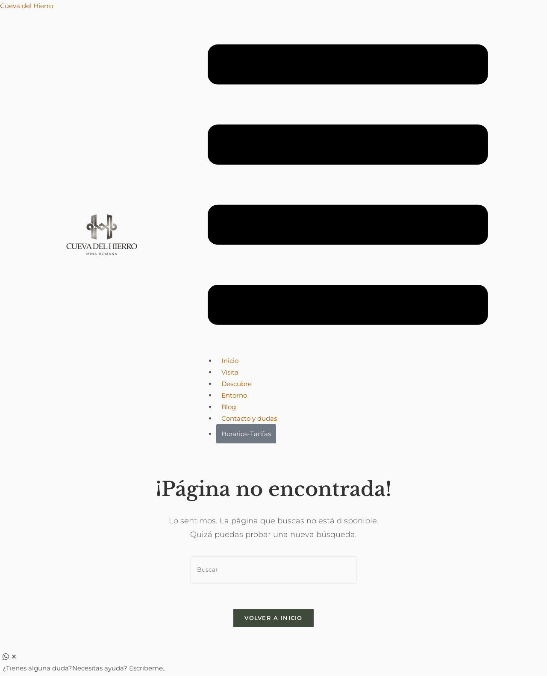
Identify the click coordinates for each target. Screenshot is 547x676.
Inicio (229, 361)
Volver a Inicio (273, 617)
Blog (228, 407)
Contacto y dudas (249, 418)
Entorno (234, 395)
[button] (348, 186)
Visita (229, 372)
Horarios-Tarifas (246, 434)
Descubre (236, 384)
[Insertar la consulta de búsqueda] (273, 569)
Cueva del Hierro (26, 6)
